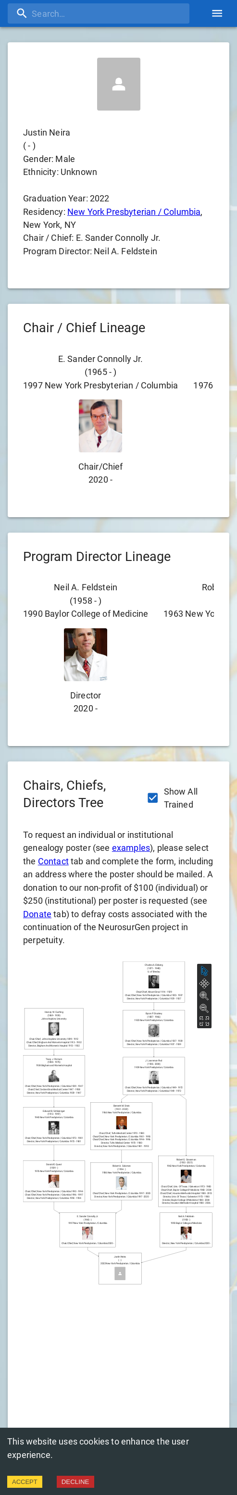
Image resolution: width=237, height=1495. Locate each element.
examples (131, 848)
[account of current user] (217, 13)
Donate (37, 914)
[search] (98, 13)
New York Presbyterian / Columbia (134, 212)
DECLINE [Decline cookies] (75, 1481)
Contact (53, 861)
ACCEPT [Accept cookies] (24, 1481)
